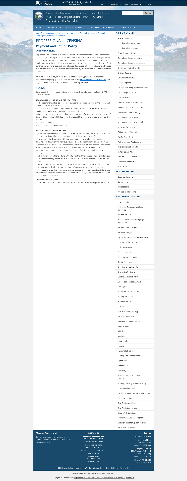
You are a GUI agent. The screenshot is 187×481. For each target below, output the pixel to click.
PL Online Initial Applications (129, 142)
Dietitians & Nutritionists (128, 267)
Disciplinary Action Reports (129, 68)
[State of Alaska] (38, 15)
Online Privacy (73, 468)
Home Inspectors (125, 301)
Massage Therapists (126, 316)
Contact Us (130, 477)
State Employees (131, 4)
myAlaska (103, 4)
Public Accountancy (126, 398)
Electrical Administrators (128, 277)
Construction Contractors (128, 257)
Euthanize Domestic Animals (129, 282)
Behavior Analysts (125, 232)
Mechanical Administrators (129, 321)
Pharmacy (122, 370)
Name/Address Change (127, 127)
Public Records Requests (128, 147)
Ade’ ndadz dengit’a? (76, 2)
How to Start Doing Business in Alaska (133, 87)
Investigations (127, 27)
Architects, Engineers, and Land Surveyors (130, 208)
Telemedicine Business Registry (130, 418)
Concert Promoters (125, 252)
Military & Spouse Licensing (129, 112)
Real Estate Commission (127, 408)
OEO (82, 468)
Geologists (122, 286)
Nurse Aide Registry (126, 351)
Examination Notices (126, 78)
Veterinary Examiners (126, 427)
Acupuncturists (124, 202)
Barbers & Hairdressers (127, 227)
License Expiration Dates (128, 92)
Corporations (53, 27)
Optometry (122, 361)
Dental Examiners (125, 262)
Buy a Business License (127, 53)
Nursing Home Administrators (130, 356)
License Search (124, 97)
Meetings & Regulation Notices (130, 107)
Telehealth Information (127, 162)
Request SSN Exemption (127, 157)
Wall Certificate (124, 166)
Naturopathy (123, 341)
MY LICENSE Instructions (128, 117)
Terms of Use (125, 468)
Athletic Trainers (124, 215)
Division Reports (124, 73)
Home (38, 27)
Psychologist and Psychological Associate (134, 393)
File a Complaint (124, 82)
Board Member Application (129, 43)
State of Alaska (44, 3)
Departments (115, 4)
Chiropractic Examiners (127, 242)
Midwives (121, 331)
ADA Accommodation (126, 38)
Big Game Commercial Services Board (133, 237)
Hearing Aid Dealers (126, 296)
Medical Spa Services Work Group (131, 102)
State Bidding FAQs (125, 152)
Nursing (121, 346)
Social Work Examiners (127, 413)
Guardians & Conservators (128, 291)
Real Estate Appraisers (127, 403)
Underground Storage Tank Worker (132, 423)
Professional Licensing (102, 27)
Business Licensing (75, 27)
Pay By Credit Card (125, 137)
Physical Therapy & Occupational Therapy (131, 376)
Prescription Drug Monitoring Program (133, 383)
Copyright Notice (112, 468)
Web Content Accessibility (94, 468)
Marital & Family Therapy (128, 311)
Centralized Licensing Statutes (130, 58)
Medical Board (124, 326)
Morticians (122, 336)
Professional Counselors (127, 388)
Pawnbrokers (123, 365)
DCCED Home (61, 468)
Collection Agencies (126, 247)
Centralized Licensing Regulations (131, 63)
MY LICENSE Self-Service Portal (130, 122)
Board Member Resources (128, 48)
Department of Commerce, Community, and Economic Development (99, 477)
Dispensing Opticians (126, 272)
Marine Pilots (123, 306)
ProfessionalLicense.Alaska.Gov (93, 79)
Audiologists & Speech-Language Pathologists (131, 221)
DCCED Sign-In (146, 4)
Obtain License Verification (129, 132)
